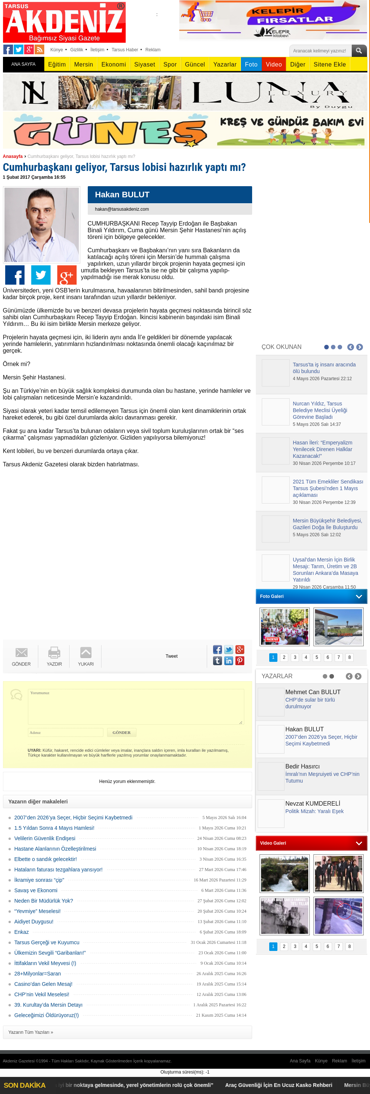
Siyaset (144, 64)
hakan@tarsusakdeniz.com (122, 209)
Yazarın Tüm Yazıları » (31, 1032)
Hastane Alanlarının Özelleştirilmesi (55, 849)
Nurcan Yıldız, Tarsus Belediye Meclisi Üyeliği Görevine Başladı (320, 410)
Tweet (172, 656)
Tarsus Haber (125, 49)
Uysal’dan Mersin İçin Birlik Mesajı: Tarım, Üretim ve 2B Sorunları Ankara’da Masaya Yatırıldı (325, 570)
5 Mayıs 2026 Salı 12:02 (317, 534)
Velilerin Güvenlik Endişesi (45, 838)
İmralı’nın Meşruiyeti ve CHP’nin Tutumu (323, 777)
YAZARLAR (277, 676)
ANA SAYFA (23, 64)
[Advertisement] (80, 555)
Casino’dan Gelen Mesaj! (44, 984)
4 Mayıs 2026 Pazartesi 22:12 (322, 378)
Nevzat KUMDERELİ (313, 803)
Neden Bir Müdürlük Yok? (44, 901)
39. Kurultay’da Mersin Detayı (49, 1005)
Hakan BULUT (305, 729)
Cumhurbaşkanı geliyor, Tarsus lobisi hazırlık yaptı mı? (81, 156)
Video (274, 64)
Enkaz (22, 932)
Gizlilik (76, 49)
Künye (57, 49)
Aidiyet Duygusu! (34, 922)
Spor (170, 64)
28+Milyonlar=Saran (38, 974)
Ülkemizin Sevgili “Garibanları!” (50, 953)
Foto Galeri (272, 596)
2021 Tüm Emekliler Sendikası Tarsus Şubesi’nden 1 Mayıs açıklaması (328, 488)
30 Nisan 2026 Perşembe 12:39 (324, 502)
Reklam (153, 49)
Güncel (195, 64)
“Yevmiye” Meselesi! (38, 911)
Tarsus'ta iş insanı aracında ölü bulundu (324, 368)
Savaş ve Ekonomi (36, 890)
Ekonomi (114, 64)
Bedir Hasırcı (303, 766)
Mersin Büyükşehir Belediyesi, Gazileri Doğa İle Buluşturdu (328, 524)
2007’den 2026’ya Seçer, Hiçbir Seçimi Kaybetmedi (74, 818)
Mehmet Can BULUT (313, 692)
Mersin (83, 64)
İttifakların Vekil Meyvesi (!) (46, 963)
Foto (251, 64)
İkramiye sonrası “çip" (39, 880)
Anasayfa (13, 156)
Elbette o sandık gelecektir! (46, 859)
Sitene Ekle (330, 64)
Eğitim (57, 64)
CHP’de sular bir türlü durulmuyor (310, 703)
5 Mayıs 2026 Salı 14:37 (317, 424)
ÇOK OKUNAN (282, 347)
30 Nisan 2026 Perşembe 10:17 (324, 463)
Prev (350, 347)
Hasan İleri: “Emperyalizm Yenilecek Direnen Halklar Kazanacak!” (323, 449)
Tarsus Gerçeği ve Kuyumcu (47, 942)
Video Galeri (273, 843)
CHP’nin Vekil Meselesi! (42, 994)
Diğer (297, 64)
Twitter (41, 275)
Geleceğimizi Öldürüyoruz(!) (47, 1015)
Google (67, 275)
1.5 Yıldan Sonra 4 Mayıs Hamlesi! (54, 828)
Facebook (15, 275)
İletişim (97, 49)
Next (359, 347)
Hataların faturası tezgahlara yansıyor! (59, 870)
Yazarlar (225, 64)
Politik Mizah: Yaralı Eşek (315, 811)
